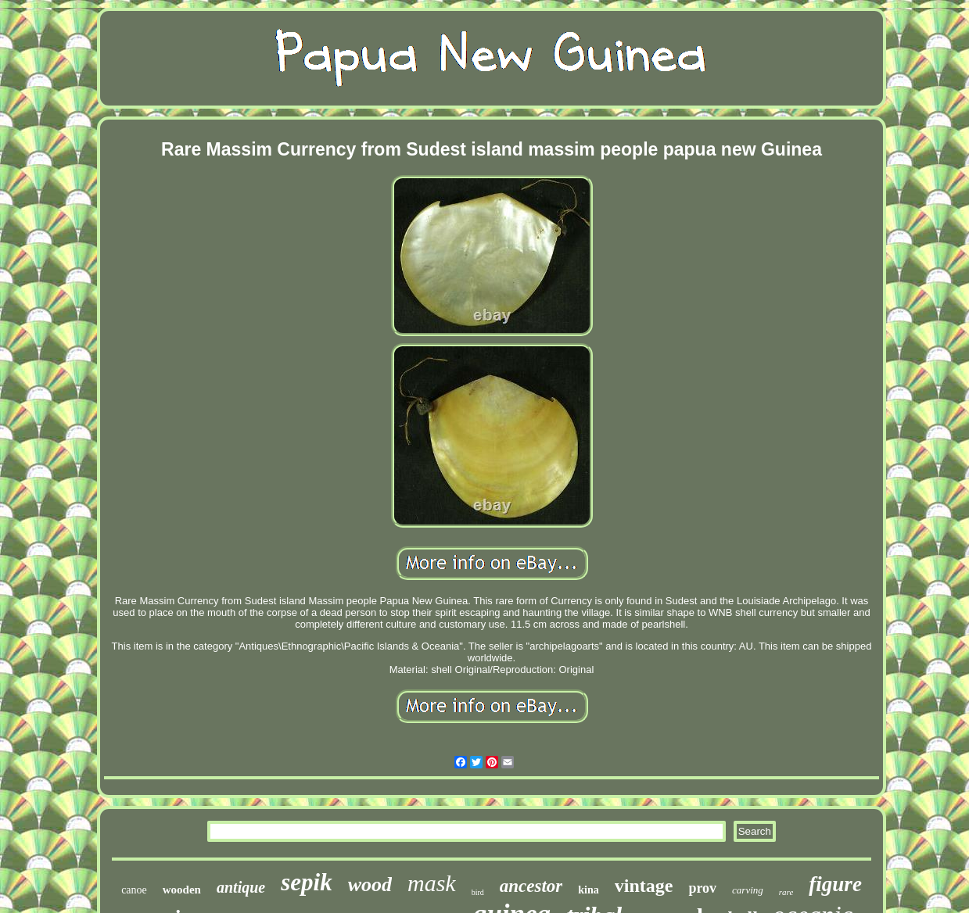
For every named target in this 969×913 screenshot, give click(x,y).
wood (370, 884)
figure (835, 884)
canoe (134, 890)
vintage (644, 885)
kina (588, 890)
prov (702, 888)
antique (241, 887)
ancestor (531, 886)
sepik (306, 882)
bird (478, 892)
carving (747, 890)
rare (786, 892)
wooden (182, 889)
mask (431, 883)
